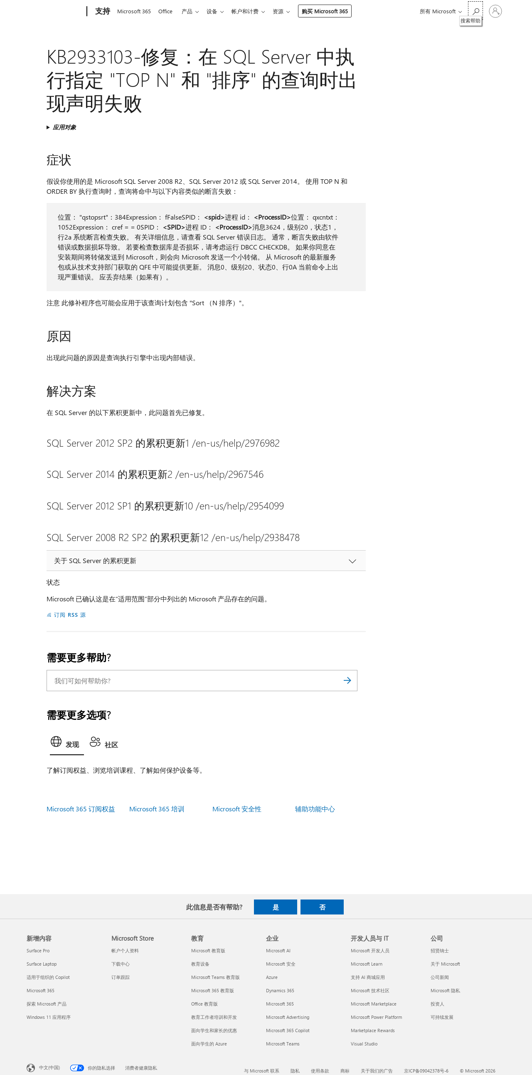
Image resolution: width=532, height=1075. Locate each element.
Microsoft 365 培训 (157, 808)
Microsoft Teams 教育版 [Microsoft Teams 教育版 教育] (215, 977)
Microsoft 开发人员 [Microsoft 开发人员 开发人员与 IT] (370, 950)
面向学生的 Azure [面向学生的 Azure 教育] (209, 1043)
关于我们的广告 (377, 1071)
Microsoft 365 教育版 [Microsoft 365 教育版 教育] (212, 990)
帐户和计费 (251, 11)
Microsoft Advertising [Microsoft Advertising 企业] (287, 1017)
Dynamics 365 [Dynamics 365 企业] (280, 990)
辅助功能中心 (315, 808)
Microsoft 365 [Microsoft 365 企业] (280, 1004)
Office (167, 11)
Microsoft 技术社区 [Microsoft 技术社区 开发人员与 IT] (370, 990)
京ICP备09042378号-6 (426, 1071)
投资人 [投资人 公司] (437, 1004)
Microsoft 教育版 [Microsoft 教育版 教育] (208, 950)
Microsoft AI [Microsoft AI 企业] (278, 950)
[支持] (102, 11)
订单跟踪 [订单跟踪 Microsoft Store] (120, 977)
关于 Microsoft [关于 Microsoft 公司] (445, 964)
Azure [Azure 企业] (272, 977)
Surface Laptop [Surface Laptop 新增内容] (42, 964)
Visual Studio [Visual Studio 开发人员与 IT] (364, 1043)
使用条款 (320, 1071)
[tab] (67, 744)
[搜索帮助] (475, 10)
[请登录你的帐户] (495, 11)
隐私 (295, 1071)
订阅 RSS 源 (70, 614)
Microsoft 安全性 (236, 808)
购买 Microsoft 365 (333, 11)
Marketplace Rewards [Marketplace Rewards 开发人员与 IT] (373, 1030)
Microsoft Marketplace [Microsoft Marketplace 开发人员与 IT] (374, 1004)
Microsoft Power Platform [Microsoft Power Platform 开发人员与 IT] (376, 1017)
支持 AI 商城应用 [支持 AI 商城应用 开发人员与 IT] (368, 977)
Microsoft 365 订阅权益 (81, 808)
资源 (286, 11)
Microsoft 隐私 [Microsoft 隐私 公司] (445, 990)
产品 (190, 11)
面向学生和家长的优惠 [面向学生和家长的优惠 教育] (214, 1030)
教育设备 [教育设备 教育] (200, 964)
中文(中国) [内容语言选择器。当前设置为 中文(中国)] (49, 1067)
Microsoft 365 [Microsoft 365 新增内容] (40, 990)
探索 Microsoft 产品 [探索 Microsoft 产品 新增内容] (46, 1004)
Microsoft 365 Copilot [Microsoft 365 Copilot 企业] (288, 1030)
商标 (345, 1071)
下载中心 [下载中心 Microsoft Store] (120, 964)
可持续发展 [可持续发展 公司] (442, 1017)
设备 (217, 11)
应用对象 (64, 127)
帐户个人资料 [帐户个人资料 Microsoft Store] (125, 950)
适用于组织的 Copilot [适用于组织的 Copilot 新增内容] (48, 977)
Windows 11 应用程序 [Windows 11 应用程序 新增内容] (49, 1017)
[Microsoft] (55, 11)
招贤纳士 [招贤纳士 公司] (440, 950)
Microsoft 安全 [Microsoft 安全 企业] (281, 964)
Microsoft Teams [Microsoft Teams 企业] (283, 1043)
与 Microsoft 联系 (261, 1071)
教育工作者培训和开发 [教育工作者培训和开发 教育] (214, 1017)
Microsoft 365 (134, 11)
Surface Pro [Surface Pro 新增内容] (38, 950)
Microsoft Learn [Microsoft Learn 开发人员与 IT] (366, 964)
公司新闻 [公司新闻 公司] (440, 977)
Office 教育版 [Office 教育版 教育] (204, 1004)
